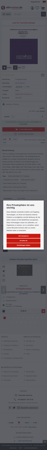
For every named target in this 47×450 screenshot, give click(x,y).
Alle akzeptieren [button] (23, 236)
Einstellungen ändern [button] (23, 245)
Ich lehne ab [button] (23, 240)
